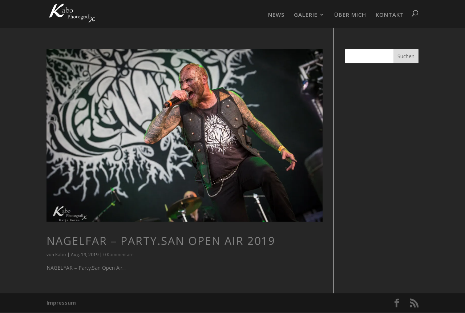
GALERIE (306, 15)
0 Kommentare (118, 254)
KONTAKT (390, 15)
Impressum (61, 302)
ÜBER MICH (350, 15)
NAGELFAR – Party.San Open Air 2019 (160, 240)
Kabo (60, 254)
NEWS (276, 15)
